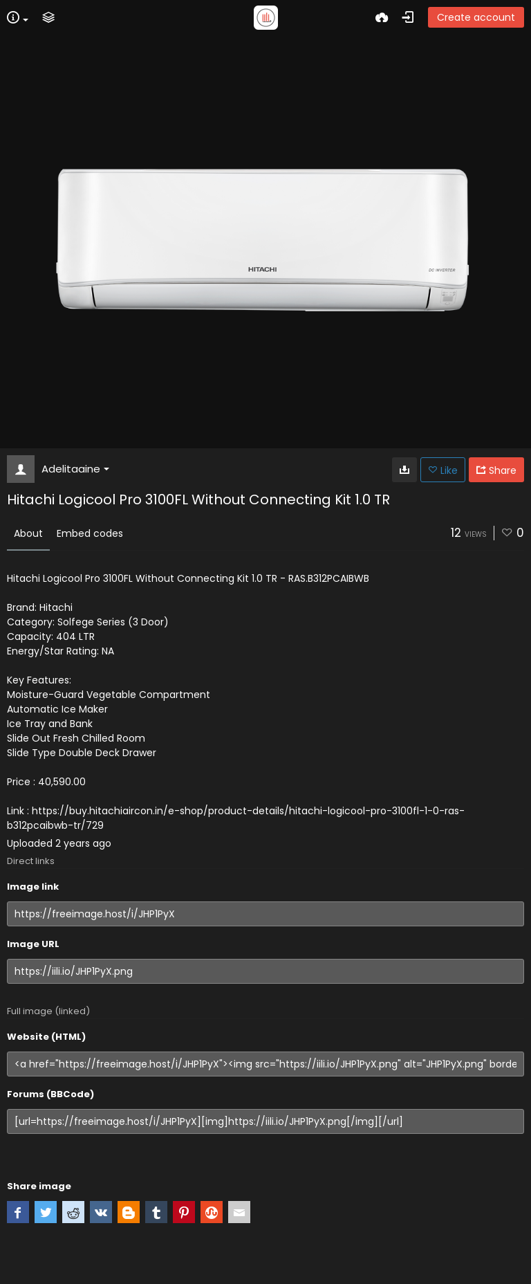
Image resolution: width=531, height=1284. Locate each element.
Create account (476, 17)
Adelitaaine (75, 468)
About (28, 533)
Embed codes (90, 533)
